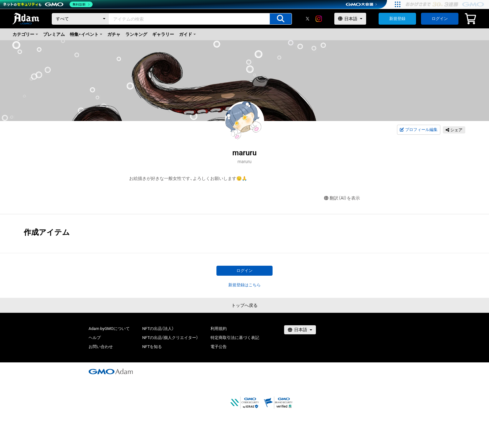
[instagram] (319, 19)
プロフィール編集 (418, 130)
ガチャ (113, 34)
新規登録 (397, 18)
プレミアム (54, 34)
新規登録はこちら (244, 285)
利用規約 (219, 328)
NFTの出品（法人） (158, 328)
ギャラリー (163, 34)
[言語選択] (350, 19)
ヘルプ (95, 337)
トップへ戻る (244, 305)
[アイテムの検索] (280, 19)
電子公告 (219, 346)
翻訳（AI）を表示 (342, 198)
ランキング (136, 34)
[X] (307, 19)
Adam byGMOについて (109, 328)
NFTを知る (152, 346)
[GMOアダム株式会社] (111, 371)
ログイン (440, 18)
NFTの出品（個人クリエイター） (170, 337)
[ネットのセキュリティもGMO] (48, 4)
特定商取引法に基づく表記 (235, 337)
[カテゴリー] (80, 19)
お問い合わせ (101, 346)
